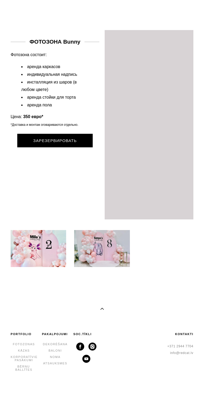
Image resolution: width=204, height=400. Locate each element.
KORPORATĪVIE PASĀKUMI (24, 358)
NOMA (55, 357)
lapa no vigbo (102, 387)
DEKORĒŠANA (55, 344)
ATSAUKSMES (55, 363)
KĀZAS (24, 350)
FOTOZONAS (24, 344)
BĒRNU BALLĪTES (24, 368)
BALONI (55, 350)
